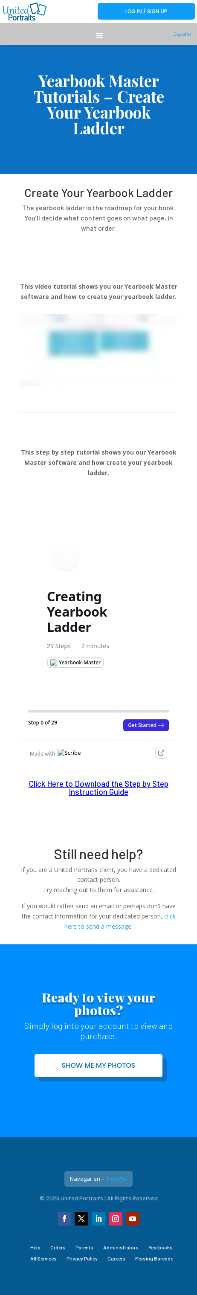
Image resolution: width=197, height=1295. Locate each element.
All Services (43, 1258)
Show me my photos (99, 1065)
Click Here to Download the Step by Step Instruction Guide (98, 788)
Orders (58, 1247)
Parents (84, 1247)
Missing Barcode (154, 1258)
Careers (116, 1258)
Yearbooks (160, 1247)
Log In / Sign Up (146, 11)
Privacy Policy (82, 1258)
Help (35, 1247)
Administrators (121, 1247)
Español (183, 34)
